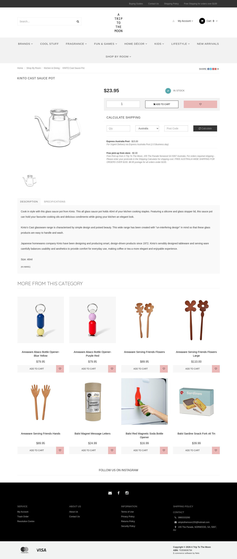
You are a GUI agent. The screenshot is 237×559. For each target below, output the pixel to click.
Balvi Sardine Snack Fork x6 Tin (196, 433)
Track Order (23, 516)
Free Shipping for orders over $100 (200, 3)
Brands (25, 43)
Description (29, 201)
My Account (182, 21)
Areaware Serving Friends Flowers (144, 351)
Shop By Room (118, 56)
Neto (197, 553)
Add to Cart (161, 104)
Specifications (54, 201)
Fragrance (76, 43)
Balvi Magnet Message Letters (92, 433)
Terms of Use (127, 512)
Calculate (205, 128)
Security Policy (128, 526)
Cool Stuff (49, 43)
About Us (73, 512)
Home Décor (136, 43)
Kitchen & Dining (52, 68)
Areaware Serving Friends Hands (40, 433)
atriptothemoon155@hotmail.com (191, 522)
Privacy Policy (128, 516)
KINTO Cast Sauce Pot (73, 68)
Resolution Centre (25, 521)
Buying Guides (136, 3)
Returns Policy (128, 521)
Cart (208, 21)
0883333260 (181, 517)
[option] (58, 127)
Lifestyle (180, 43)
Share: (209, 69)
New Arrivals (208, 43)
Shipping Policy (171, 3)
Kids (159, 43)
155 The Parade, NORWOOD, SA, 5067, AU (195, 528)
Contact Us (153, 3)
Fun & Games (105, 43)
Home (20, 68)
